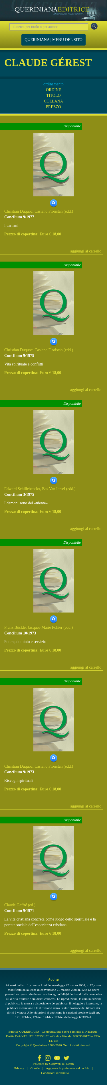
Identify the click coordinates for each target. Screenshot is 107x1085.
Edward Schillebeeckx (22, 489)
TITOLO (53, 95)
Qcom (70, 1063)
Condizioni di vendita (55, 1072)
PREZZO (53, 107)
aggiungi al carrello (85, 251)
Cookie (35, 1068)
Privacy (19, 1068)
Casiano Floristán (48, 211)
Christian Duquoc (18, 211)
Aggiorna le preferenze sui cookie (67, 1068)
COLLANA (53, 101)
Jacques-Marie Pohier (45, 627)
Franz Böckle (15, 627)
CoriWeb (54, 1063)
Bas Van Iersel (53, 489)
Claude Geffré (15, 905)
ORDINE (53, 90)
